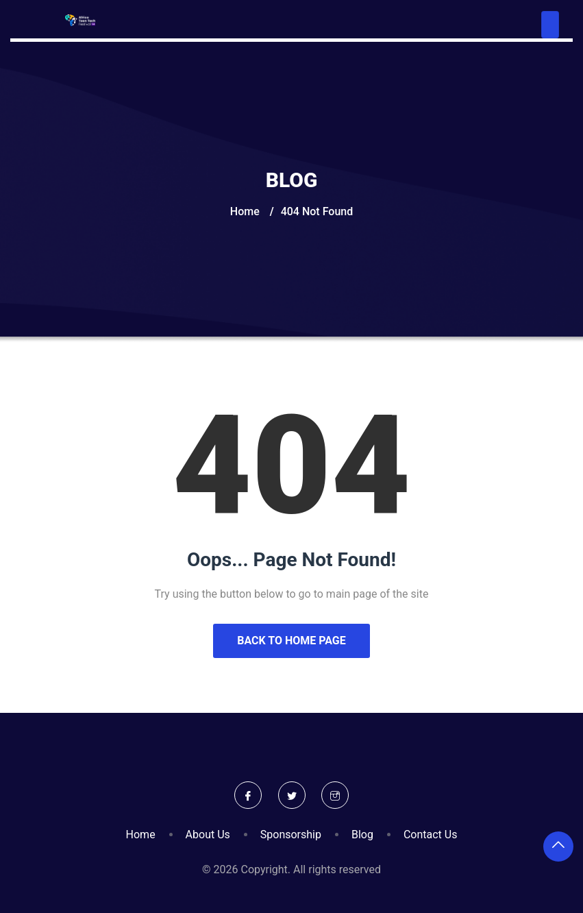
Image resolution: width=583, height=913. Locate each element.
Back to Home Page (291, 640)
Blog (362, 834)
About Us (208, 834)
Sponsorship (290, 834)
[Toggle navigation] (550, 24)
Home (245, 211)
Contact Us (431, 834)
